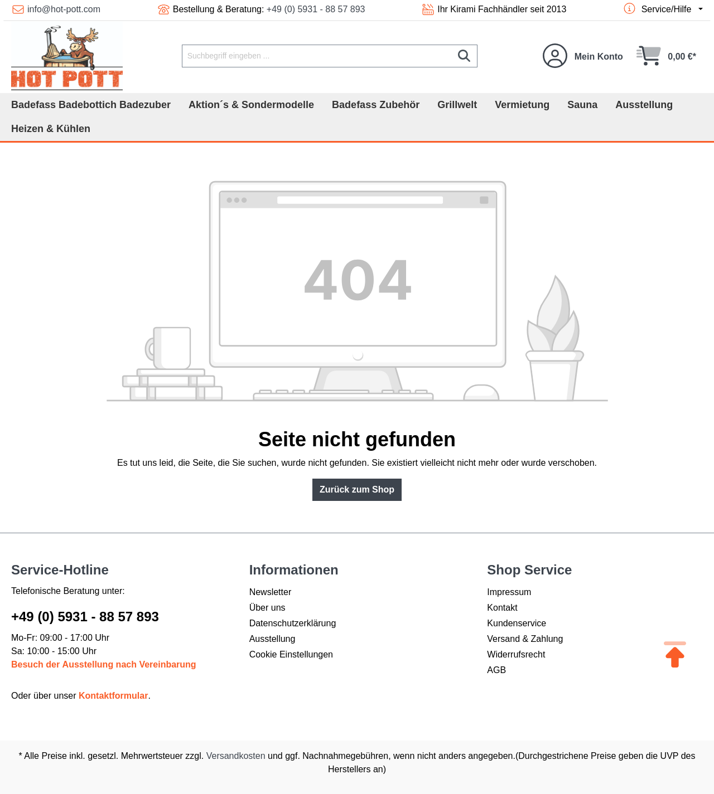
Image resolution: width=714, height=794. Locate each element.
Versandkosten (236, 756)
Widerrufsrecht (516, 654)
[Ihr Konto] (583, 55)
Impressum (509, 592)
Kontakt (502, 607)
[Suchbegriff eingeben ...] (317, 56)
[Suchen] (464, 56)
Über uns (267, 607)
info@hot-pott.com (63, 9)
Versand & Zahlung (525, 639)
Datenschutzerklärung (292, 623)
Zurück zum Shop (357, 489)
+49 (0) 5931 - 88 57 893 (316, 9)
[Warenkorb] (666, 55)
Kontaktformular (113, 695)
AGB (496, 670)
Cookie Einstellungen (291, 654)
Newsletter (270, 592)
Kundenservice (516, 623)
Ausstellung (272, 639)
